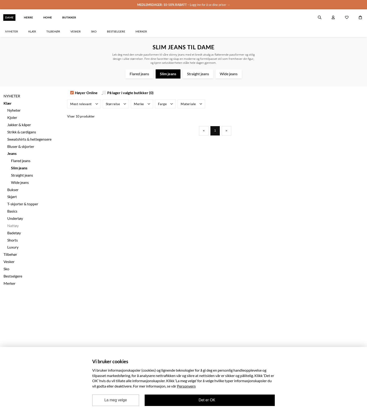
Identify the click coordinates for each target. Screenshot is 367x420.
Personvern (186, 386)
